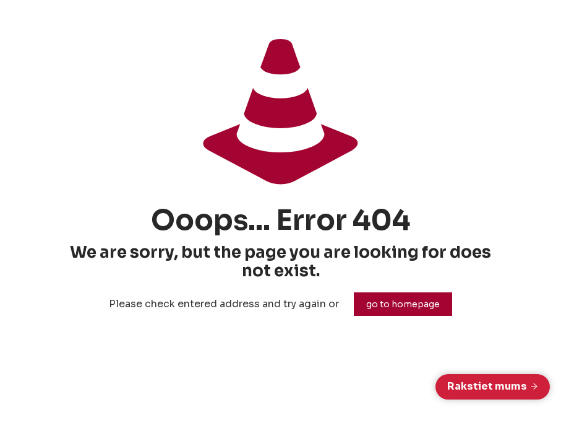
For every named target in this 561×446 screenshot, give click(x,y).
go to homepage (403, 304)
